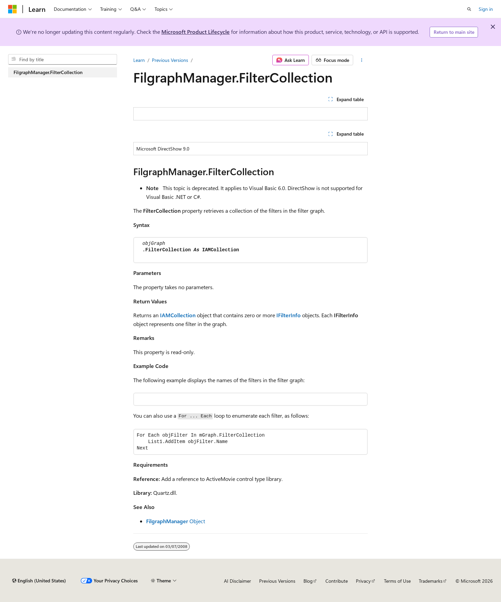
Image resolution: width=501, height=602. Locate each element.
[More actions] (362, 60)
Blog (308, 581)
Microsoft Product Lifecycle (195, 31)
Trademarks (430, 581)
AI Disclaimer (237, 581)
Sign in (486, 9)
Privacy (363, 581)
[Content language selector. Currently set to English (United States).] (39, 580)
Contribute (336, 581)
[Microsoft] (12, 9)
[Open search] (469, 9)
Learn (139, 60)
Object (175, 521)
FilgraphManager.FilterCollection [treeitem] (48, 72)
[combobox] (62, 59)
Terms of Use (397, 581)
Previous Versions (170, 60)
